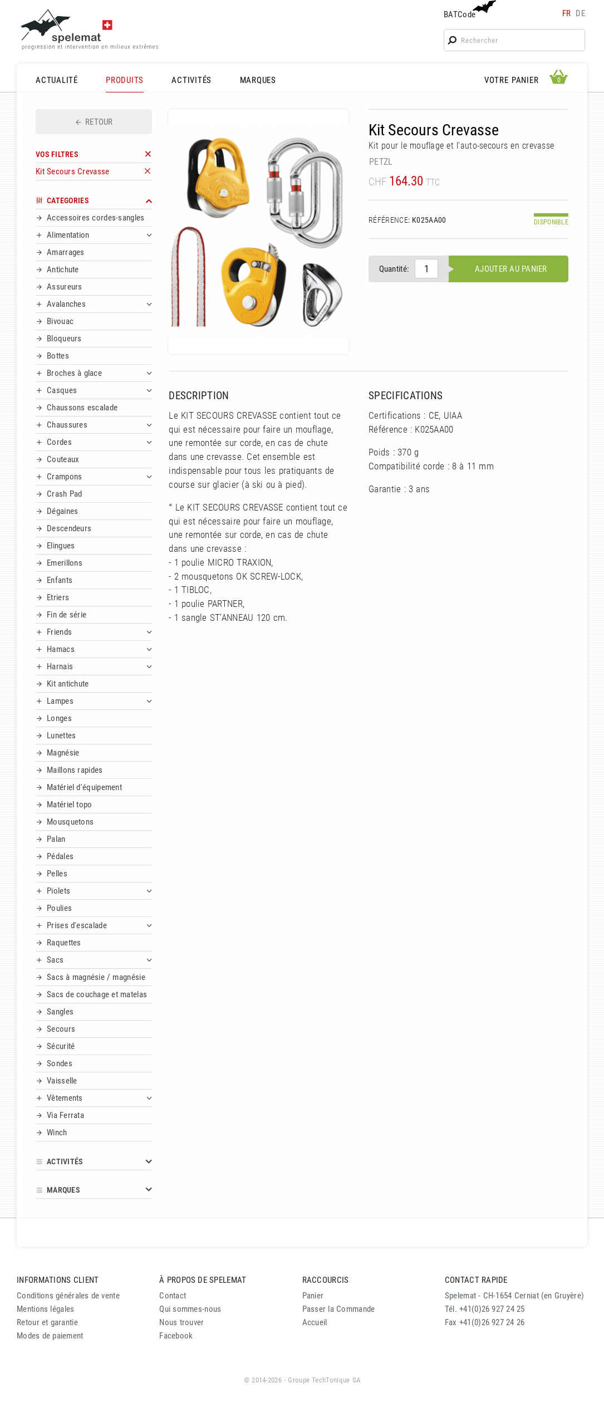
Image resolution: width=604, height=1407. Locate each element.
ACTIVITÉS (191, 80)
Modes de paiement (50, 1336)
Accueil (314, 1322)
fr (566, 13)
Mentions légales (46, 1309)
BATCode (469, 9)
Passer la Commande (338, 1309)
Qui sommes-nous (190, 1309)
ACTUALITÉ (57, 80)
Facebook (176, 1336)
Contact (172, 1296)
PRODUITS (125, 80)
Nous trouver (181, 1322)
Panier (313, 1296)
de (580, 13)
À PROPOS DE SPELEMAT (202, 1280)
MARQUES (258, 80)
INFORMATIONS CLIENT (58, 1280)
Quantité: (394, 269)
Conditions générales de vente (68, 1296)
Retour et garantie (47, 1322)
